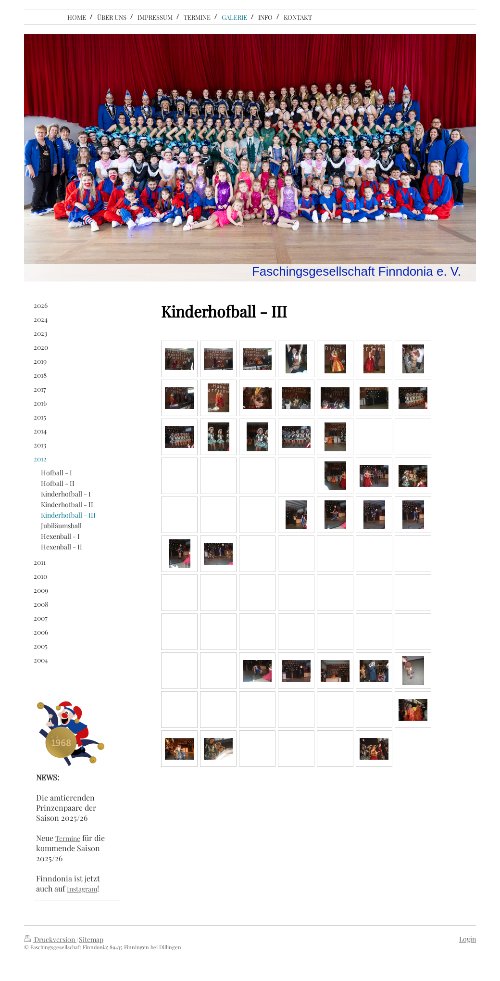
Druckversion (50, 939)
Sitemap (91, 939)
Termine (67, 838)
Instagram (82, 888)
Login (467, 938)
